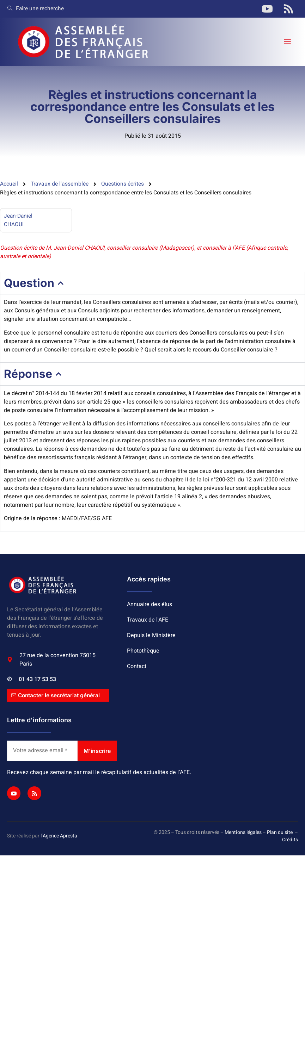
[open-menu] (287, 41)
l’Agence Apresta (59, 837)
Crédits (290, 840)
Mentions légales (243, 833)
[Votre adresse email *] (42, 752)
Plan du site (280, 833)
